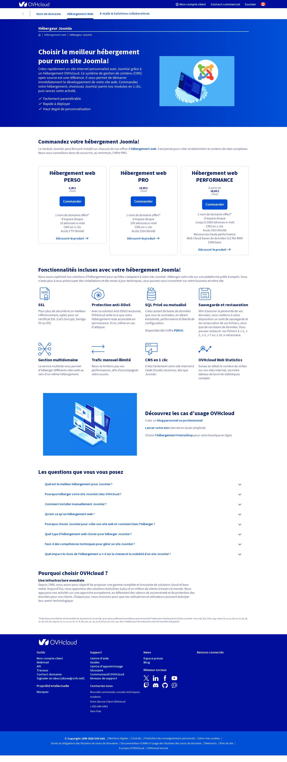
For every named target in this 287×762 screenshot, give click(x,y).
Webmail (43, 662)
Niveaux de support (103, 678)
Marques (42, 692)
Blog (147, 662)
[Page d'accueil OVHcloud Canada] (39, 35)
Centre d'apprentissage (106, 666)
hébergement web (143, 149)
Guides (94, 662)
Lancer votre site (157, 428)
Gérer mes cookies (209, 738)
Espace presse (153, 658)
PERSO (178, 330)
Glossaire (96, 670)
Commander (72, 201)
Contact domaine (49, 674)
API (39, 666)
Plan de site (226, 743)
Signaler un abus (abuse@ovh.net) (61, 678)
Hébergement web (55, 35)
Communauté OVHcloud (107, 674)
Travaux (42, 670)
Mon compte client (50, 658)
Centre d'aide (99, 658)
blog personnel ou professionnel (179, 420)
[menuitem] (191, 4)
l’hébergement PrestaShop (174, 435)
